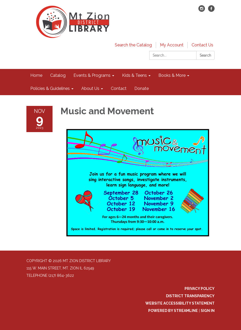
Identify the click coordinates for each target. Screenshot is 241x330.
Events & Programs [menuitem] (92, 75)
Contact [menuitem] (119, 88)
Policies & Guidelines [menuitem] (50, 88)
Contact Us (202, 44)
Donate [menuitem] (141, 88)
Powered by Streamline (173, 311)
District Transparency (190, 296)
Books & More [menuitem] (172, 75)
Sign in (208, 311)
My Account (171, 44)
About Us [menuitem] (90, 88)
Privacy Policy (200, 288)
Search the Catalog (133, 44)
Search (205, 55)
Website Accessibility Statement (180, 303)
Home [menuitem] (36, 75)
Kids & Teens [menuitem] (134, 75)
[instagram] (201, 10)
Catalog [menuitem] (58, 75)
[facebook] (211, 10)
